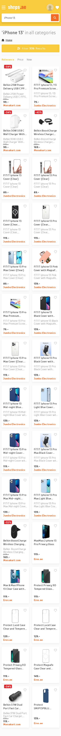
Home (7, 40)
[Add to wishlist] (25, 70)
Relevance (8, 59)
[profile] (50, 7)
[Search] (55, 17)
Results (31, 48)
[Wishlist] (57, 7)
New (29, 59)
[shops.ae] (25, 7)
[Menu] (4, 7)
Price (20, 59)
